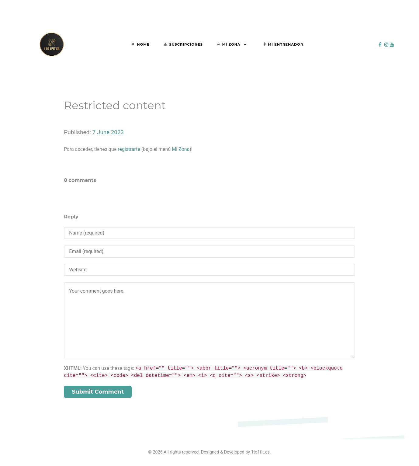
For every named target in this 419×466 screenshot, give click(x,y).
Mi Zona (180, 149)
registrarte (129, 149)
